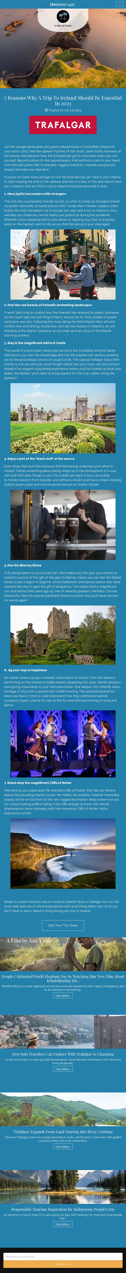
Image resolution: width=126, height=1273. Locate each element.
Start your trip (63, 1264)
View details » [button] (63, 995)
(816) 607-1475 (62, 4)
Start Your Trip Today (63, 925)
